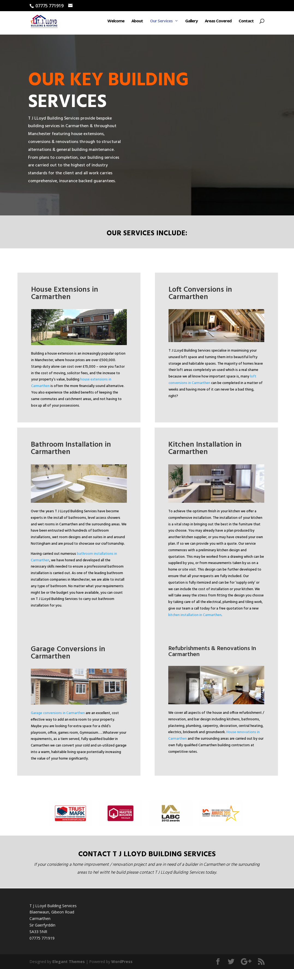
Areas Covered (218, 22)
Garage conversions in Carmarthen (58, 713)
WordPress (122, 961)
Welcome (115, 22)
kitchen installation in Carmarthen (194, 615)
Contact (246, 22)
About (137, 22)
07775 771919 (42, 938)
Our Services (161, 22)
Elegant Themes (68, 961)
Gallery (191, 22)
